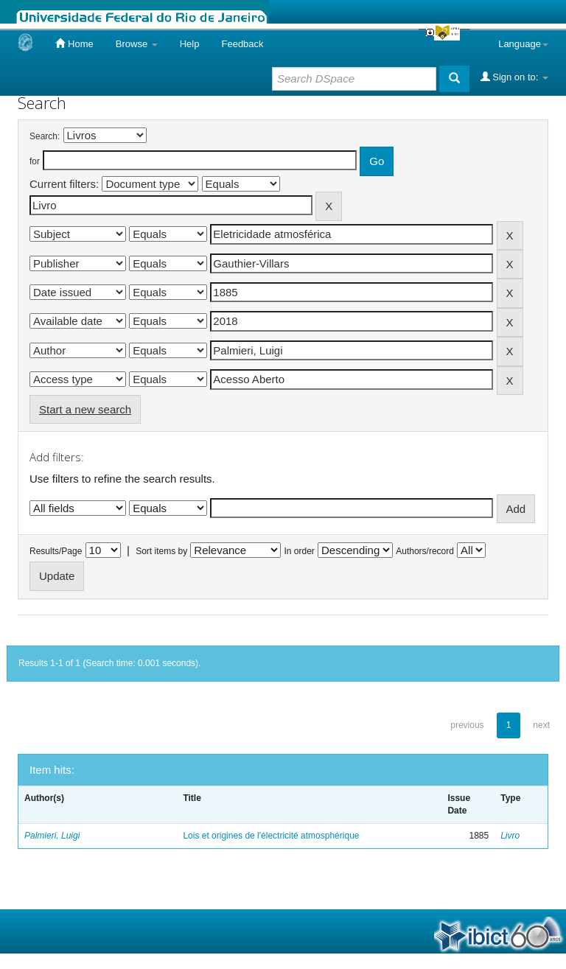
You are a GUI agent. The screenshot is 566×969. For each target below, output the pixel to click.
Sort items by (161, 551)
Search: (44, 136)
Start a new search (85, 409)
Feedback (242, 43)
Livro (510, 835)
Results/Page (55, 551)
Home (74, 43)
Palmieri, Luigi (52, 835)
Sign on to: (514, 77)
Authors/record (425, 551)
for (34, 161)
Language (523, 43)
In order (299, 551)
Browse (137, 43)
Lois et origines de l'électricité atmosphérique (271, 835)
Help (190, 43)
